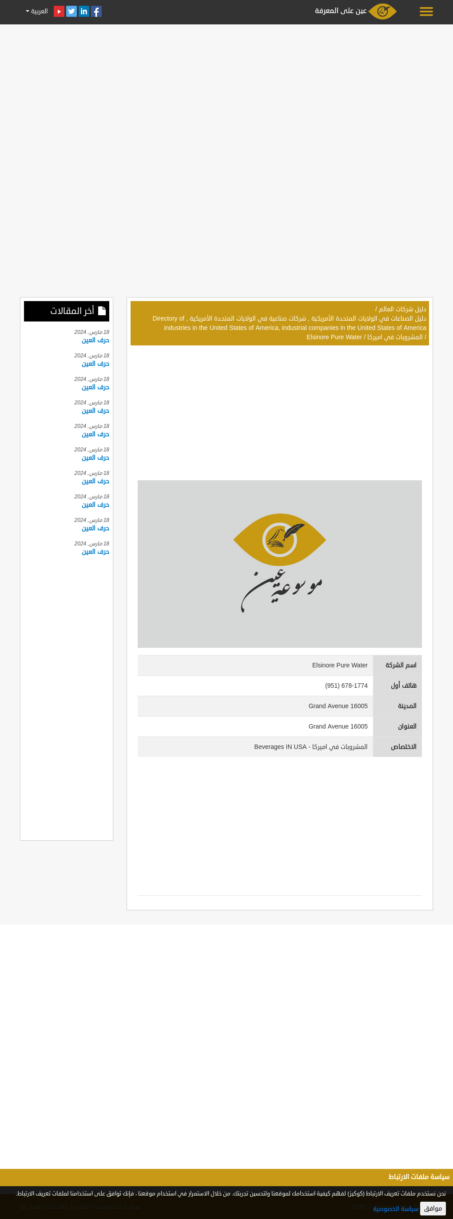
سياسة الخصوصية (395, 1209)
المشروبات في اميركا (395, 337)
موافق (433, 1208)
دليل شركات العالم (402, 309)
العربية (38, 11)
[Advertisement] (226, 89)
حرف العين (95, 340)
